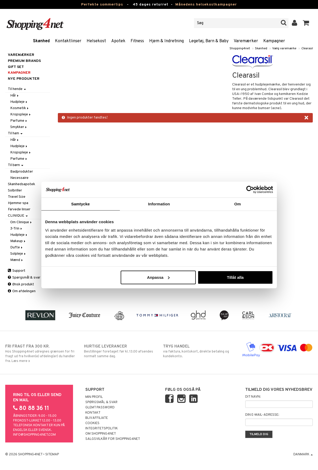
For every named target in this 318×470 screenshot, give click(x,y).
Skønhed (41, 41)
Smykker (18, 127)
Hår (14, 95)
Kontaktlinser (68, 41)
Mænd (17, 260)
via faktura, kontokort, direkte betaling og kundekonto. (198, 351)
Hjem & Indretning (166, 41)
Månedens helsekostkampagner (206, 4)
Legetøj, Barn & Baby (208, 41)
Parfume (19, 121)
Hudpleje (19, 102)
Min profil (94, 397)
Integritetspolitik (101, 428)
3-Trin (16, 228)
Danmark (303, 454)
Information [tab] (159, 204)
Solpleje (18, 254)
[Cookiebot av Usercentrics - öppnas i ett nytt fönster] (250, 190)
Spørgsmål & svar (24, 277)
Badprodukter (21, 171)
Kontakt (93, 413)
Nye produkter (24, 79)
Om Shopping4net (100, 434)
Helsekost (96, 41)
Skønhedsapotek (21, 184)
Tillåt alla (235, 277)
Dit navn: (253, 397)
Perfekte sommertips (102, 4)
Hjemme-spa (18, 203)
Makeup (18, 241)
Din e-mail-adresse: (262, 415)
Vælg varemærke (284, 48)
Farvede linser (19, 209)
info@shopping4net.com (34, 435)
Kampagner (274, 41)
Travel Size (16, 197)
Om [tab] (237, 204)
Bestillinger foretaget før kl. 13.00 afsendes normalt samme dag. (119, 351)
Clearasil (307, 48)
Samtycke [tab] (80, 204)
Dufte (16, 247)
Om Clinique (21, 222)
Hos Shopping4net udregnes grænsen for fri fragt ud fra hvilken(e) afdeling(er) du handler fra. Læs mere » (40, 353)
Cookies (92, 423)
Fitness (137, 41)
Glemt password (100, 407)
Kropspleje (20, 114)
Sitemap (52, 454)
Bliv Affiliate (96, 418)
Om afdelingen (22, 291)
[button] (306, 23)
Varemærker (246, 41)
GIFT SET (16, 67)
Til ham (15, 133)
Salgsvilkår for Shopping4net (112, 439)
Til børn (15, 165)
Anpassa (158, 277)
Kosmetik (19, 108)
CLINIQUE (18, 215)
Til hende (17, 89)
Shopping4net (240, 48)
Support (16, 271)
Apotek (118, 41)
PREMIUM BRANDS (24, 61)
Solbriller (15, 190)
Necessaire (19, 178)
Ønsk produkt (21, 284)
